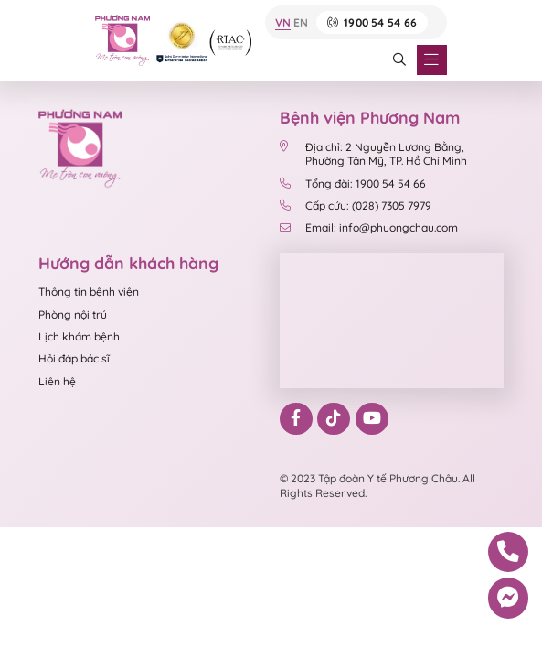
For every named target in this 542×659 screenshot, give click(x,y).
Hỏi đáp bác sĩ (74, 358)
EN (300, 22)
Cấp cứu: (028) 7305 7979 (355, 205)
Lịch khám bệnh (79, 336)
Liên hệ (57, 381)
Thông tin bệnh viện (88, 291)
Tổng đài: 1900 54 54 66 (353, 183)
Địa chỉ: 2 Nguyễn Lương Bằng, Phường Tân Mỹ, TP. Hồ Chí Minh (373, 154)
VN (283, 22)
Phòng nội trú (72, 314)
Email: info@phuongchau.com (369, 227)
